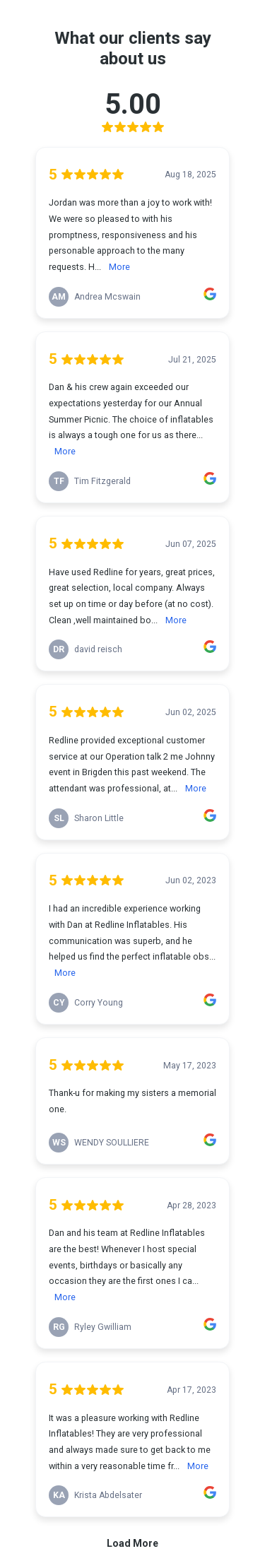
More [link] (119, 266)
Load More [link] (132, 1543)
